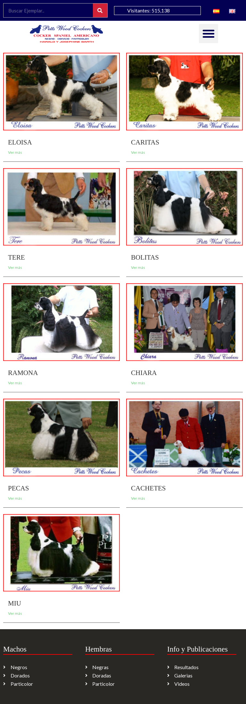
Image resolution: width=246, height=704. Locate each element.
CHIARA (144, 373)
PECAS (18, 488)
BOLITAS (145, 257)
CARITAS (145, 142)
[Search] (100, 10)
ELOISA (20, 142)
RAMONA (23, 373)
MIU (14, 603)
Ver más (15, 152)
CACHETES (148, 488)
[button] (208, 33)
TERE (16, 257)
